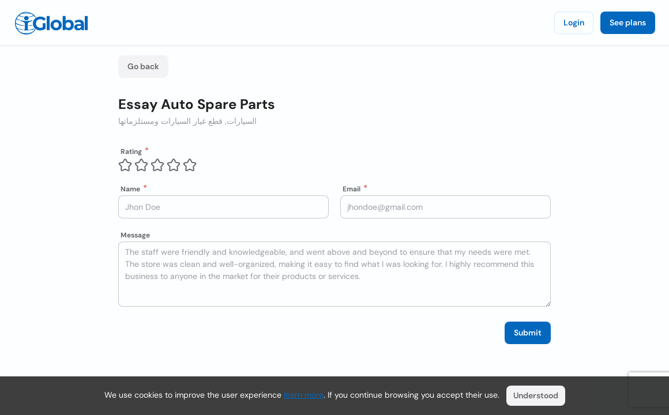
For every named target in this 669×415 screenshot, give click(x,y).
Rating (131, 151)
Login (573, 22)
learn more (304, 395)
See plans (628, 22)
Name (130, 189)
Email (351, 189)
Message (135, 235)
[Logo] (51, 23)
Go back (143, 66)
